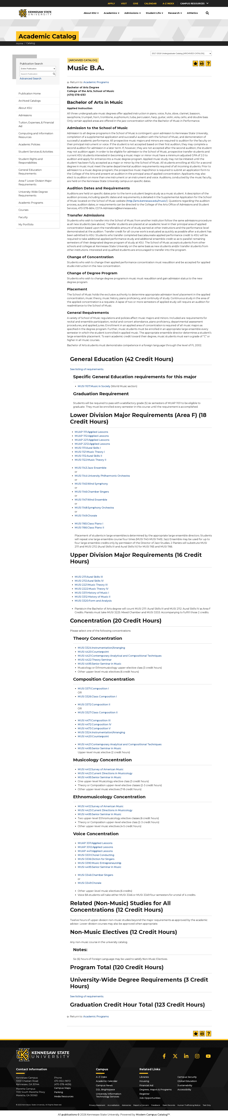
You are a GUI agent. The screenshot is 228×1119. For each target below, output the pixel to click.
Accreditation (114, 1105)
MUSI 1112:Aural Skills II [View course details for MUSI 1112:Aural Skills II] (88, 455)
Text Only (207, 1105)
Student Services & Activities (36, 151)
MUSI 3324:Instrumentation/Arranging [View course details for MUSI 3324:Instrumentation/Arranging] (101, 647)
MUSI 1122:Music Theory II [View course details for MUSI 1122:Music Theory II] (90, 459)
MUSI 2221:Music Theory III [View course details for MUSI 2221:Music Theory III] (91, 584)
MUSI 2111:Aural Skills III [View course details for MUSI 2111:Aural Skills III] (89, 576)
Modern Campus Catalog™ (153, 1114)
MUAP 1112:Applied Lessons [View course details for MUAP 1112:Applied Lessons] (92, 435)
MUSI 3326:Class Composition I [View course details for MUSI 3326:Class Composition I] (97, 696)
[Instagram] (197, 1056)
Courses (23, 209)
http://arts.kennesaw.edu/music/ (147, 200)
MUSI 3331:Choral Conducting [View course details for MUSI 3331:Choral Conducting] (96, 855)
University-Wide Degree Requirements (33, 193)
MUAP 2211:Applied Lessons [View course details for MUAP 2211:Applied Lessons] (92, 439)
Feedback (155, 1105)
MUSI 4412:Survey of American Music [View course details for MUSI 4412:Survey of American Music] (100, 769)
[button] (194, 3)
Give (135, 3)
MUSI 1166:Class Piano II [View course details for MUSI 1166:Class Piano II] (89, 527)
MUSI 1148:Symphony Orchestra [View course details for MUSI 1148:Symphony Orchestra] (94, 507)
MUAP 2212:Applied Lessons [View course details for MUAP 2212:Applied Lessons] (92, 443)
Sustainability (185, 1085)
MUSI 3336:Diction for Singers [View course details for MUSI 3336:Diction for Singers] (96, 859)
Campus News (104, 1085)
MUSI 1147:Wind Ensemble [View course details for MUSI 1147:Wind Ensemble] (91, 499)
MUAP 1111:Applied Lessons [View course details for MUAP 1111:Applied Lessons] (91, 431)
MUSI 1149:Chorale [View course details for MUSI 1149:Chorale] (86, 515)
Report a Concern (141, 1105)
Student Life (154, 13)
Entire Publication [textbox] (28, 68)
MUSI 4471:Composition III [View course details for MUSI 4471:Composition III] (94, 720)
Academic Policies (29, 144)
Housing (144, 1081)
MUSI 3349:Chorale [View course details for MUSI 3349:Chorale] (89, 883)
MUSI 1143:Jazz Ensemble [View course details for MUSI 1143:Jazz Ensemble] (90, 467)
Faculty (23, 217)
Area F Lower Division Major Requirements (35, 182)
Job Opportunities (150, 1098)
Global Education (187, 1081)
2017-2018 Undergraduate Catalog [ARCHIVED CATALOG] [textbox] (178, 53)
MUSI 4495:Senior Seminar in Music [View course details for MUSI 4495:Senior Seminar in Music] (99, 663)
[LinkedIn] (186, 1056)
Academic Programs (31, 202)
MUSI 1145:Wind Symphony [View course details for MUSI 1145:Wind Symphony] (91, 483)
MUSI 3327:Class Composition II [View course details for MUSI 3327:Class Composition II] (98, 712)
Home (19, 43)
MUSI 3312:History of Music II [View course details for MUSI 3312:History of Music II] (92, 596)
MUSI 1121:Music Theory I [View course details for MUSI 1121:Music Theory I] (90, 451)
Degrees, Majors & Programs (155, 1089)
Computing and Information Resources (36, 135)
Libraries (144, 1077)
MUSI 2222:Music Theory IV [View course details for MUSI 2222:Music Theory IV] (91, 588)
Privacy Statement (97, 1105)
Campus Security (187, 1077)
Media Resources (63, 1096)
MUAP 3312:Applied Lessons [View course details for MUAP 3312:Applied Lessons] (95, 847)
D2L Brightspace (105, 1089)
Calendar (150, 3)
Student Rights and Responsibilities (31, 161)
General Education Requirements (30, 171)
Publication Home (30, 93)
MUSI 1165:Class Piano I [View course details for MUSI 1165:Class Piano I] (89, 523)
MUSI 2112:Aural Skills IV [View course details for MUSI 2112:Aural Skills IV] (89, 580)
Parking (58, 1092)
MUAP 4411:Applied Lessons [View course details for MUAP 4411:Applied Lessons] (95, 851)
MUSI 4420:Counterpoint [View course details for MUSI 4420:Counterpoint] (93, 651)
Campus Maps (62, 1088)
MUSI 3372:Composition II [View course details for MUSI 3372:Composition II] (94, 704)
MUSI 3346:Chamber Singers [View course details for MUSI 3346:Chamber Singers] (95, 875)
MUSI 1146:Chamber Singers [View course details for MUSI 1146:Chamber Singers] (92, 491)
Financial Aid (146, 1085)
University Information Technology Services (108, 1095)
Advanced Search (30, 78)
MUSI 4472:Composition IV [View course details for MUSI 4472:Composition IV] (94, 724)
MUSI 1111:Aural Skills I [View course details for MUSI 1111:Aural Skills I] (88, 447)
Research (175, 13)
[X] (175, 1056)
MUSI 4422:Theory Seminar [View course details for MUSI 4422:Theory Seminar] (95, 659)
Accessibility (184, 1089)
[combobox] (181, 53)
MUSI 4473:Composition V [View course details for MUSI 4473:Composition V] (94, 728)
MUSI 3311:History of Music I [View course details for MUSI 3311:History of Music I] (92, 592)
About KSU (91, 13)
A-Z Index (168, 3)
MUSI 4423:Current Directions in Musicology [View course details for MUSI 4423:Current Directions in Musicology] (105, 773)
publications (69, 1114)
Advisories (126, 1105)
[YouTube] (208, 1056)
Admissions (132, 13)
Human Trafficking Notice (189, 1105)
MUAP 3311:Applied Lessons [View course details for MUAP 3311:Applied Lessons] (95, 843)
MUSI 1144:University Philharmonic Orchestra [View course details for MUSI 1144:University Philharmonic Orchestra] (102, 475)
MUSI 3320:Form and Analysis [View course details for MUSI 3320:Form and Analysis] (93, 600)
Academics (112, 13)
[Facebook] (164, 1056)
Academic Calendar (106, 1081)
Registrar (144, 1093)
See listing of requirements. (87, 369)
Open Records (169, 1105)
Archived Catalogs (30, 100)
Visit (124, 3)
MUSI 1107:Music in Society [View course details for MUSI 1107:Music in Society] (94, 386)
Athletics (192, 13)
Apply (111, 3)
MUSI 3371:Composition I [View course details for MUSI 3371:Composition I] (93, 688)
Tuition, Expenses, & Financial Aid (36, 124)
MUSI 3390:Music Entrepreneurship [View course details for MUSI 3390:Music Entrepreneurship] (99, 863)
